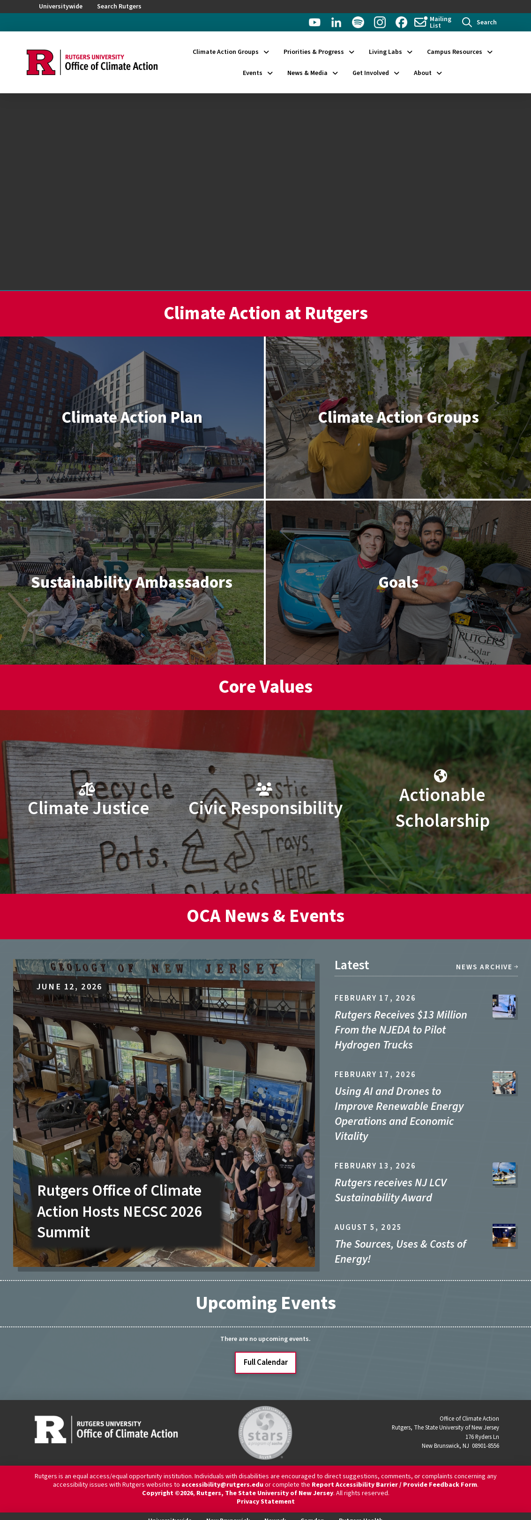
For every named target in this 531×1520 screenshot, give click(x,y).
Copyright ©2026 (167, 1493)
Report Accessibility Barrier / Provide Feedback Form (394, 1485)
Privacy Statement (266, 1501)
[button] (479, 22)
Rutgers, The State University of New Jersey (264, 1493)
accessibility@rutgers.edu (222, 1485)
